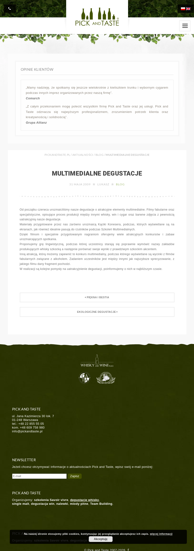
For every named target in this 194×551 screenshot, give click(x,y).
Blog (99, 155)
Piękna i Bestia (97, 297)
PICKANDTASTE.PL (57, 155)
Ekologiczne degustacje (97, 311)
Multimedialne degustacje (97, 173)
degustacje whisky (84, 500)
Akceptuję (100, 539)
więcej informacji (161, 533)
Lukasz (103, 184)
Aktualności (82, 155)
